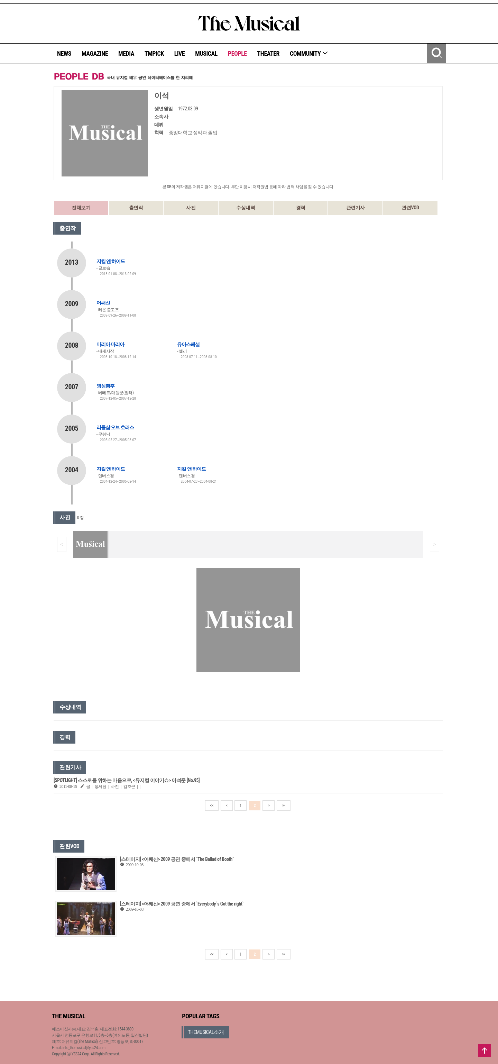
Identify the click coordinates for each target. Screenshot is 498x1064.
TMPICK (154, 53)
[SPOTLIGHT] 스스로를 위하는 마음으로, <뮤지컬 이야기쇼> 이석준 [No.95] (127, 780)
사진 (190, 207)
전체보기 (81, 207)
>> (283, 805)
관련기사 (355, 207)
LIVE (179, 53)
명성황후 (105, 386)
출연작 (136, 207)
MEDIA (126, 53)
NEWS (64, 53)
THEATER (268, 53)
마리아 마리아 (110, 344)
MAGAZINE (95, 53)
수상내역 (245, 207)
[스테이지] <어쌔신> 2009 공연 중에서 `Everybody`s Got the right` (182, 904)
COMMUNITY (309, 53)
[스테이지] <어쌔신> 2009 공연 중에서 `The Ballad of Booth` (177, 859)
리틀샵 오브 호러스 (115, 427)
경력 (300, 207)
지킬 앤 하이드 (110, 261)
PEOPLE (237, 53)
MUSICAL (206, 53)
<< (212, 805)
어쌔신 (103, 303)
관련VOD (410, 207)
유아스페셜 (188, 344)
